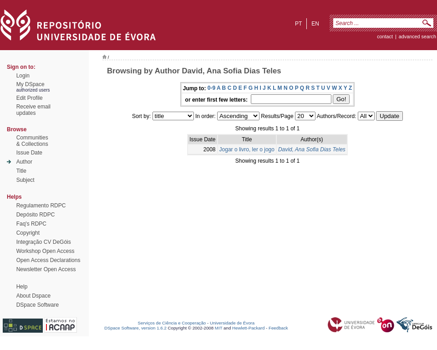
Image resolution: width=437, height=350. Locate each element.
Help (22, 286)
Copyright (28, 233)
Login (23, 75)
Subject (25, 180)
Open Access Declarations (48, 260)
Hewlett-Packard (248, 327)
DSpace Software (37, 305)
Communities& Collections (32, 140)
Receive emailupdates (33, 109)
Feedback (278, 327)
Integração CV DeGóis (43, 242)
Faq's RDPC (31, 224)
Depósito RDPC (35, 214)
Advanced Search (417, 36)
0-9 (211, 88)
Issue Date (29, 152)
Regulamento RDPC (41, 205)
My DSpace (30, 84)
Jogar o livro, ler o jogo (246, 149)
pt (298, 24)
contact (385, 36)
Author (24, 162)
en (315, 24)
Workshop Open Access (45, 251)
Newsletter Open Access (46, 269)
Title (21, 171)
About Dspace (33, 296)
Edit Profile (29, 98)
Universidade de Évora (232, 322)
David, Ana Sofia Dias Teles (312, 149)
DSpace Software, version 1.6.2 (135, 327)
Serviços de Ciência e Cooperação (172, 322)
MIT (219, 327)
